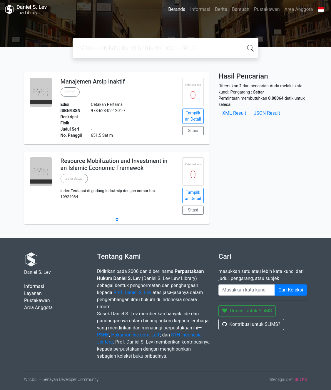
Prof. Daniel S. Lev (132, 292)
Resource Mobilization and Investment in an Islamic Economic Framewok (114, 164)
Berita (221, 9)
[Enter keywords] (246, 290)
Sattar (70, 92)
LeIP (155, 335)
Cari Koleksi (290, 290)
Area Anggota (299, 9)
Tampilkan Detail (193, 116)
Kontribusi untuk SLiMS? (251, 324)
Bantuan (240, 9)
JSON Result (267, 113)
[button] (117, 219)
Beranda (176, 9)
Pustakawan (267, 9)
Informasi (200, 9)
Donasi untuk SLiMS (247, 311)
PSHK (103, 335)
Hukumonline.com (130, 335)
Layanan (33, 293)
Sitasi (193, 130)
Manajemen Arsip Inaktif (93, 81)
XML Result (234, 113)
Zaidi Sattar (74, 178)
